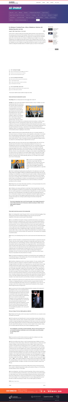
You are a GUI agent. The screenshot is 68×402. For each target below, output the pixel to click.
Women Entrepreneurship (20, 20)
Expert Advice (45, 12)
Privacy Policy (57, 398)
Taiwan (43, 2)
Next (44, 385)
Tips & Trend (52, 17)
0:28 (9, 71)
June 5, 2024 (54, 38)
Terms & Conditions (38, 398)
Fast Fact (28, 15)
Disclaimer (53, 398)
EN (55, 2)
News (48, 2)
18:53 (10, 88)
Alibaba (20, 12)
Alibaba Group (57, 400)
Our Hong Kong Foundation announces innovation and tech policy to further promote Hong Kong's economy (55, 42)
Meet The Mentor (39, 17)
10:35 (10, 77)
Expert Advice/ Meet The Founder (17, 15)
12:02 (10, 80)
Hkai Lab (50, 15)
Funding (33, 15)
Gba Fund (44, 15)
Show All (11, 12)
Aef (16, 12)
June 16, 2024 (55, 31)
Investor (55, 15)
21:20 (10, 89)
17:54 (10, 83)
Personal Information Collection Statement (46, 398)
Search (56, 49)
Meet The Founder (30, 17)
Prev (10, 385)
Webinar (11, 20)
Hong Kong (38, 2)
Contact (51, 2)
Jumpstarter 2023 (20, 17)
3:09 (9, 74)
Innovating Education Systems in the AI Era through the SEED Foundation (55, 29)
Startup (46, 17)
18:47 (10, 86)
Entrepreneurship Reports (35, 12)
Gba (38, 15)
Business (26, 12)
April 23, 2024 (54, 44)
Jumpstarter (12, 17)
